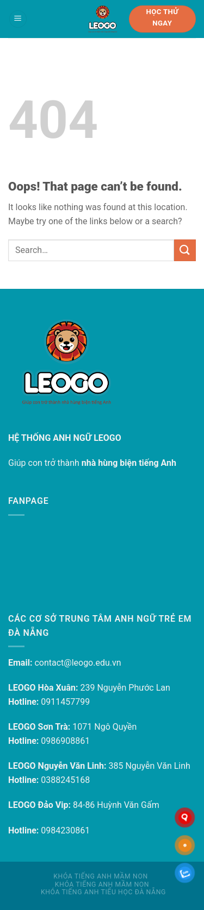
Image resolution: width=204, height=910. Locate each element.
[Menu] (18, 19)
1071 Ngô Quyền (104, 727)
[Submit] (185, 250)
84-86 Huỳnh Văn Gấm (116, 805)
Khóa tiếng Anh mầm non (100, 876)
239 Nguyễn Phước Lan (125, 687)
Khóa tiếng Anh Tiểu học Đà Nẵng (103, 892)
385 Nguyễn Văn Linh (149, 766)
